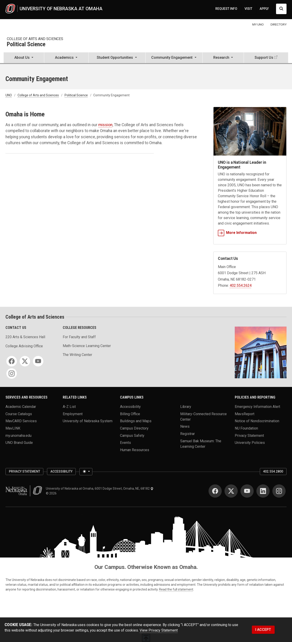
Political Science (26, 44)
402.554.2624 (241, 285)
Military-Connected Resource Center (203, 416)
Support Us (264, 57)
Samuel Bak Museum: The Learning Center (200, 443)
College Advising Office (24, 346)
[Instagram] (11, 373)
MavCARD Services (21, 421)
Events (125, 442)
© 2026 (52, 493)
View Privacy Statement (159, 630)
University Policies (250, 442)
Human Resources (134, 450)
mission (105, 125)
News (185, 426)
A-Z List (69, 406)
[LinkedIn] (263, 491)
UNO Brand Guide (19, 442)
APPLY (264, 8)
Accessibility (130, 406)
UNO (8, 95)
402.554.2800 (273, 471)
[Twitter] (25, 361)
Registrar (187, 433)
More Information (237, 232)
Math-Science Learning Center (87, 346)
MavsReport (244, 414)
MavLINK (12, 428)
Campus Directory (134, 428)
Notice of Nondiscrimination (257, 421)
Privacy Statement (249, 435)
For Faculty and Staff (79, 337)
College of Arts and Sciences (35, 39)
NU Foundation (246, 428)
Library (185, 406)
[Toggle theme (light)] (85, 471)
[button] (24, 58)
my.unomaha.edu (18, 435)
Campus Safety (132, 435)
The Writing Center (77, 355)
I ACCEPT (263, 629)
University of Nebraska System (87, 421)
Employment (73, 414)
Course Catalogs (18, 414)
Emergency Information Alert (257, 406)
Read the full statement (176, 589)
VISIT (248, 8)
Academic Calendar (20, 406)
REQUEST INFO (226, 8)
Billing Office (130, 414)
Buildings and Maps (135, 421)
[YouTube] (38, 361)
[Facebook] (11, 361)
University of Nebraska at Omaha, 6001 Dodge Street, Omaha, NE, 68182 (100, 488)
